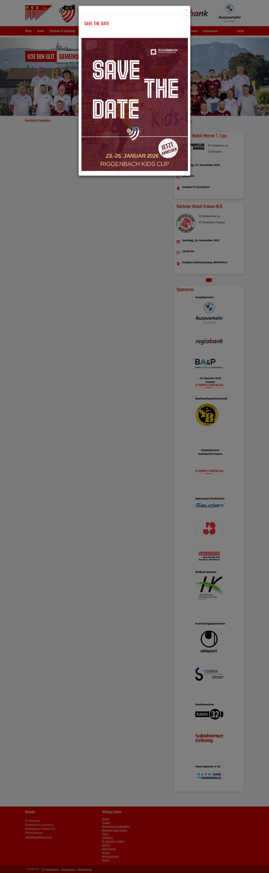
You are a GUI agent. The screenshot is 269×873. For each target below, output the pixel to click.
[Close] (187, 10)
